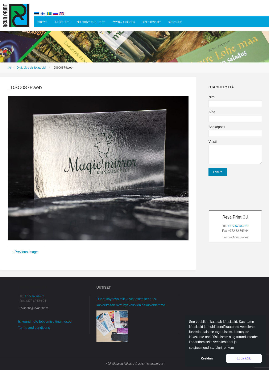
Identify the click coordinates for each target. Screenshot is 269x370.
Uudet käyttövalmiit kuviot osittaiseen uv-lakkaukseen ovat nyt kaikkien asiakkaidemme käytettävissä (130, 302)
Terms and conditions (34, 327)
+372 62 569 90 (238, 226)
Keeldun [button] (207, 358)
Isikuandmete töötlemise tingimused (44, 321)
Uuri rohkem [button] (225, 347)
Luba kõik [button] (244, 358)
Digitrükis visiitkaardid (31, 67)
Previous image (24, 252)
